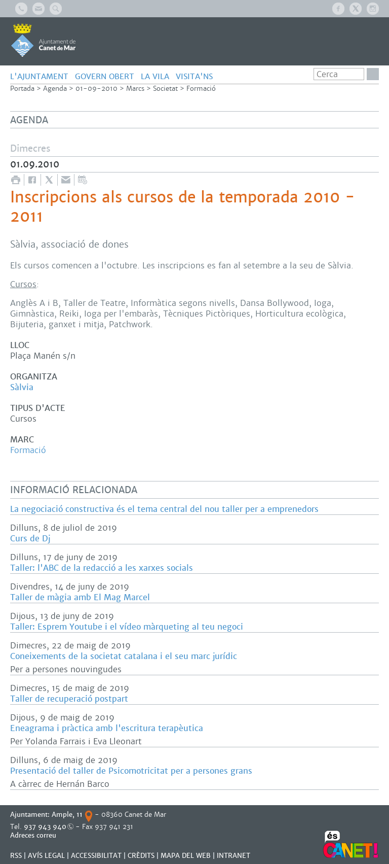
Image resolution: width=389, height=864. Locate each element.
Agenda (55, 88)
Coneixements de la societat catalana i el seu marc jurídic (123, 656)
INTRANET (233, 855)
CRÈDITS (141, 855)
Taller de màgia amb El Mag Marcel (80, 597)
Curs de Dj (30, 538)
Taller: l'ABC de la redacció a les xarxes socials (101, 568)
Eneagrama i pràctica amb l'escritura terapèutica (106, 728)
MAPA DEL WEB (186, 855)
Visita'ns (194, 76)
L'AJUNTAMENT (39, 76)
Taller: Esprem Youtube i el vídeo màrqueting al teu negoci (126, 626)
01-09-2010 (96, 88)
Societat (165, 88)
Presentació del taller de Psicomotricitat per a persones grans (131, 771)
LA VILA (155, 76)
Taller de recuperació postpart (69, 699)
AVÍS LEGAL (46, 855)
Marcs (135, 88)
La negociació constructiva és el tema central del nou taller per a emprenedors (164, 509)
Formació (201, 88)
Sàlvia (21, 387)
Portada (22, 88)
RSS (16, 855)
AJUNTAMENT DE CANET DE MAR (43, 40)
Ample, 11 (67, 814)
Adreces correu (34, 835)
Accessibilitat (96, 855)
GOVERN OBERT (104, 76)
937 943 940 (45, 826)
